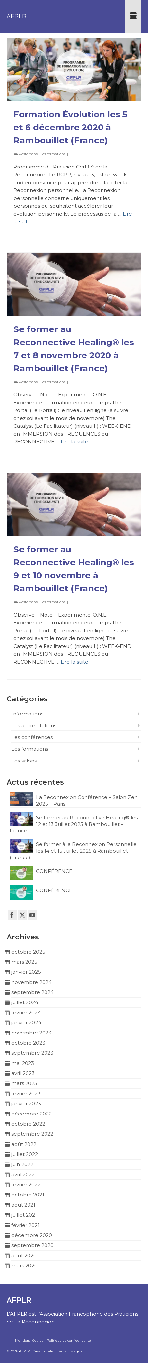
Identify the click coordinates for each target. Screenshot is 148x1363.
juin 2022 (22, 1164)
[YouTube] (32, 915)
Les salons (24, 761)
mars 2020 (24, 1265)
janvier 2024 (26, 1022)
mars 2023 (24, 1083)
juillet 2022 (24, 1154)
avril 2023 (23, 1073)
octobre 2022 (28, 1124)
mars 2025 (24, 962)
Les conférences (32, 737)
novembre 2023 (31, 1033)
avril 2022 (23, 1174)
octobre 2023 (28, 1043)
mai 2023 (22, 1063)
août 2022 (23, 1144)
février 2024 (26, 1012)
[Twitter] (22, 915)
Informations (27, 714)
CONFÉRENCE (54, 871)
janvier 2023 (26, 1103)
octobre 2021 (27, 1195)
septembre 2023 (32, 1053)
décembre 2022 (31, 1114)
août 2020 (24, 1255)
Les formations (52, 154)
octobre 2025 (28, 952)
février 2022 (26, 1184)
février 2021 (25, 1225)
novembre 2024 (31, 982)
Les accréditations (33, 725)
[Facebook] (12, 915)
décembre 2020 (31, 1235)
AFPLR (12, 16)
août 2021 (23, 1205)
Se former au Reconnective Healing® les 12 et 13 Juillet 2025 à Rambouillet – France (74, 824)
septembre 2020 (32, 1245)
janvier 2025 (26, 972)
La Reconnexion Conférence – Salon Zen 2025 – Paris (87, 800)
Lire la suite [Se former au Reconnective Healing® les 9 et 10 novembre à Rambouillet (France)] (74, 662)
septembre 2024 (32, 992)
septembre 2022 (32, 1134)
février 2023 (26, 1093)
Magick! (76, 1351)
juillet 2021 (24, 1215)
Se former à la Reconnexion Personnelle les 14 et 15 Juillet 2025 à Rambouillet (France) (73, 850)
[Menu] (133, 16)
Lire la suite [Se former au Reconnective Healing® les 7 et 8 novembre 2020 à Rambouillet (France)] (74, 442)
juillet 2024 (24, 1002)
